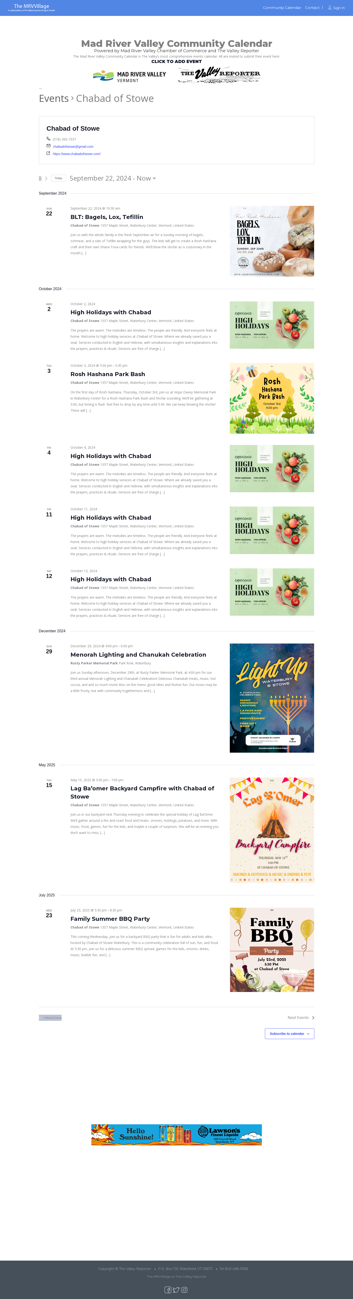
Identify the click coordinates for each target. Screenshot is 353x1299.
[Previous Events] (40, 178)
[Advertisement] (176, 1085)
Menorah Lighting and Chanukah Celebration (138, 654)
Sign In (339, 8)
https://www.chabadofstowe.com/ (76, 154)
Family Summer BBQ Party (110, 918)
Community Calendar (282, 7)
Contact (312, 7)
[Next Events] (46, 178)
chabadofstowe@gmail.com (73, 146)
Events (54, 98)
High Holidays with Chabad (111, 312)
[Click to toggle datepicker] (113, 178)
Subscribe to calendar (287, 1034)
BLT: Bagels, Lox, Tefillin (107, 217)
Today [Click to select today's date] (58, 178)
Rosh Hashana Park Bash (108, 374)
